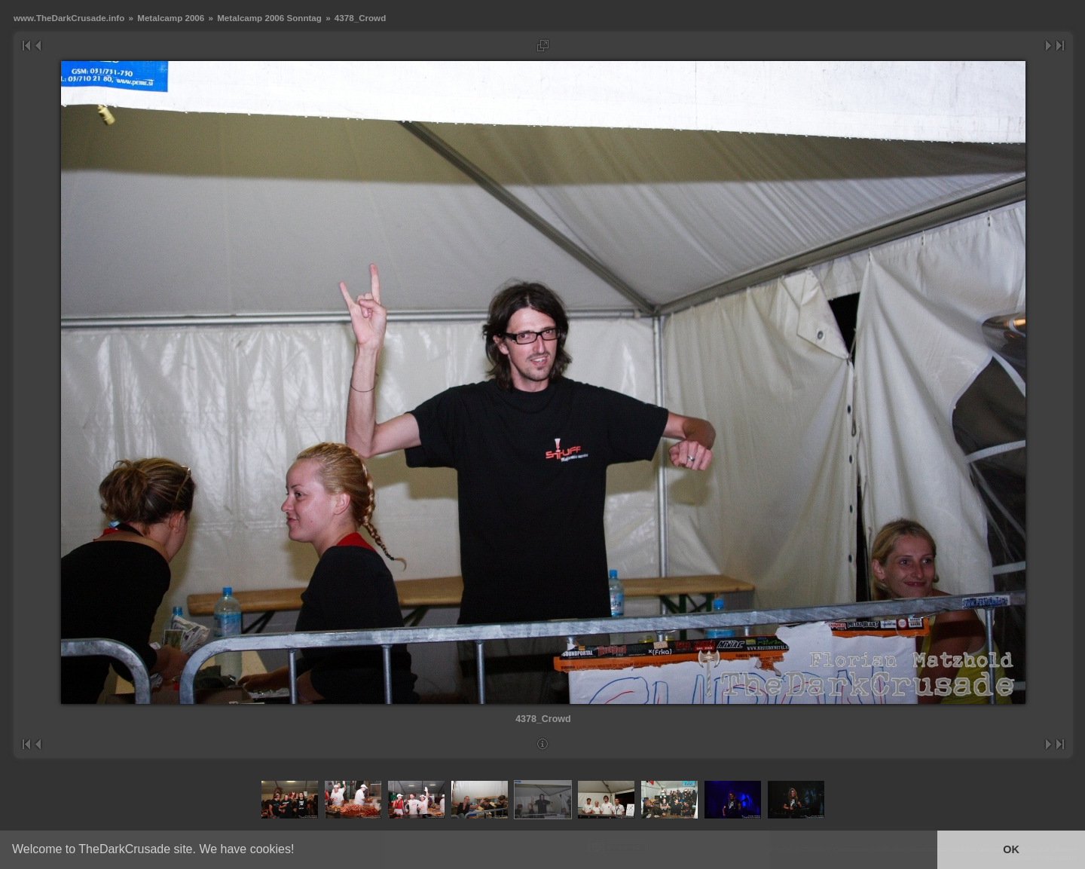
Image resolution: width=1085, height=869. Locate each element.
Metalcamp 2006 (170, 18)
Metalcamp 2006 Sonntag (269, 18)
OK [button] (1011, 849)
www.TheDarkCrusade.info (69, 18)
